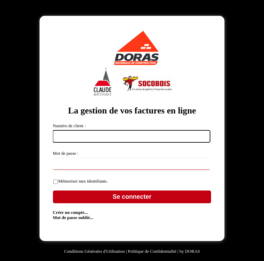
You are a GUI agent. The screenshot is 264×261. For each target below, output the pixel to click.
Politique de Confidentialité (153, 251)
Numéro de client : (69, 125)
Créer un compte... (70, 212)
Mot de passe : (65, 153)
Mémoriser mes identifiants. (83, 181)
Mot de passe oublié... (73, 217)
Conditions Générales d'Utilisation (94, 251)
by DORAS (189, 251)
